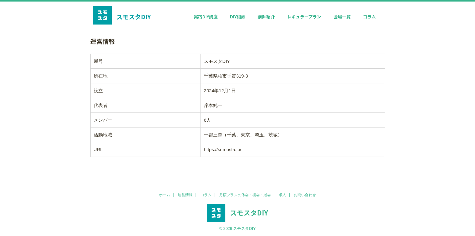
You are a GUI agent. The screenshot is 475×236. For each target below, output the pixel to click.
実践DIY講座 (206, 16)
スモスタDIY (133, 16)
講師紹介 (266, 16)
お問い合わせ (305, 195)
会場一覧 (342, 16)
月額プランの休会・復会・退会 (245, 195)
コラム (369, 16)
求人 (282, 195)
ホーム (164, 195)
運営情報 (185, 195)
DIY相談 (237, 16)
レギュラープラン (304, 16)
